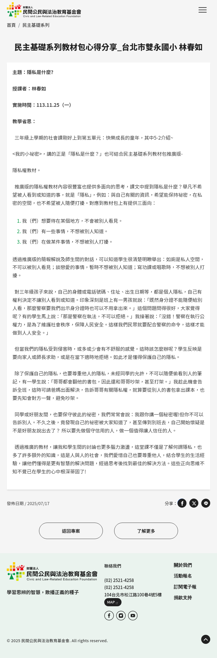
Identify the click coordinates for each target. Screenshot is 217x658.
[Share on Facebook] (181, 503)
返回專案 (71, 530)
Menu (202, 10)
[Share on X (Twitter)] (193, 503)
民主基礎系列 (35, 24)
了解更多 (146, 530)
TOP (205, 639)
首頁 (11, 24)
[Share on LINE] (205, 503)
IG (121, 615)
